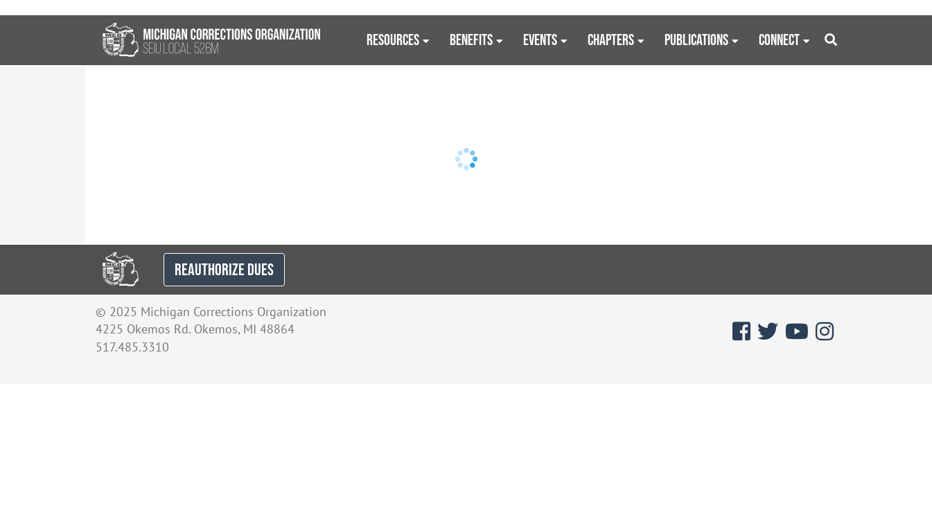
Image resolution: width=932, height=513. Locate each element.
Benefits (471, 39)
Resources (393, 39)
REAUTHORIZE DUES (224, 269)
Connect (779, 39)
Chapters (611, 39)
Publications (696, 39)
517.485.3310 (132, 347)
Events (540, 39)
